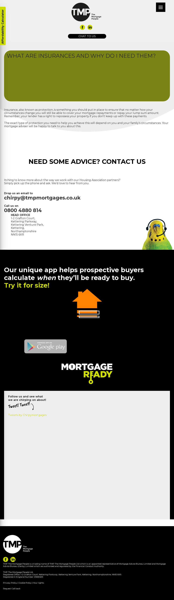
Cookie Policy (25, 582)
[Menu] (160, 7)
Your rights (38, 582)
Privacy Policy (10, 582)
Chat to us (87, 36)
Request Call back (11, 588)
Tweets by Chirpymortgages (27, 415)
